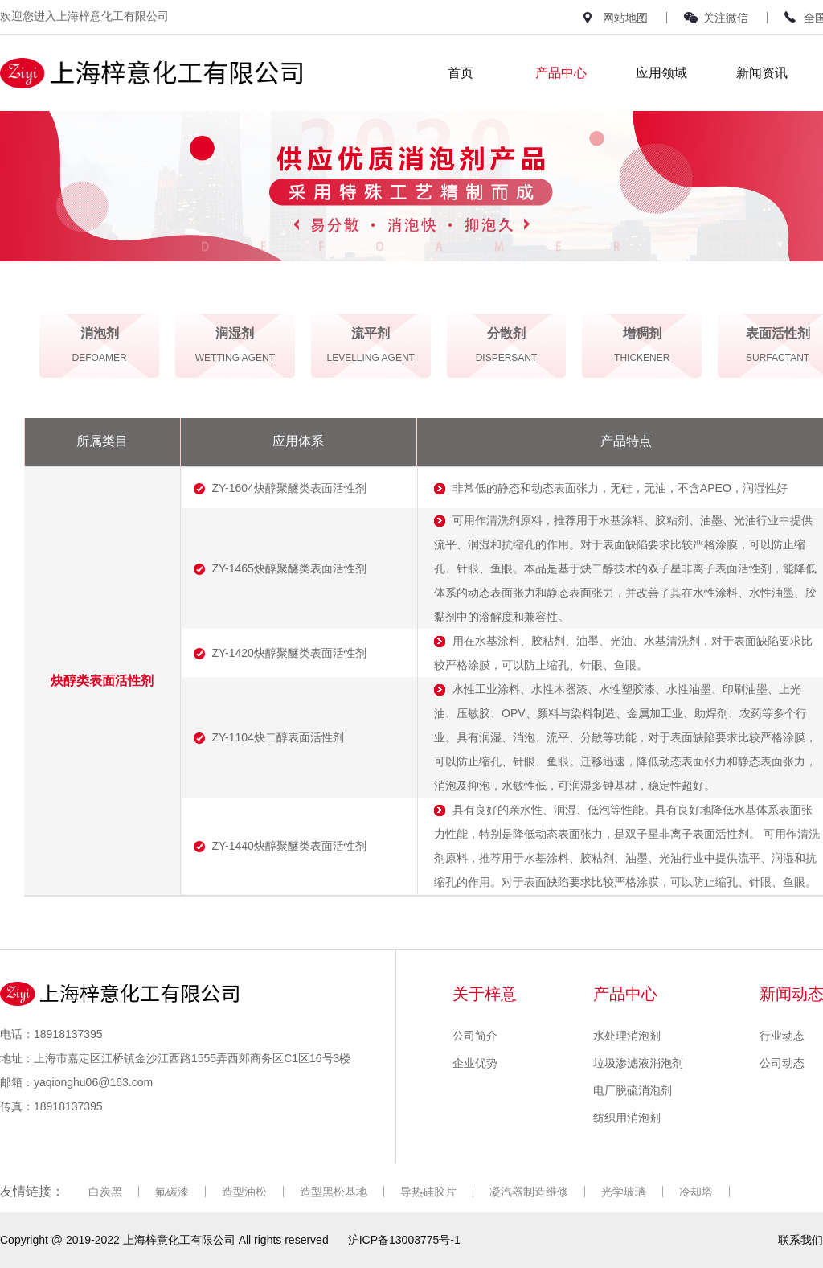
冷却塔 (696, 1191)
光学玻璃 (623, 1191)
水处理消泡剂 (627, 1035)
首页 (460, 73)
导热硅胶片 (428, 1191)
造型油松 (244, 1191)
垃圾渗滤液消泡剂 (638, 1063)
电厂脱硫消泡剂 (632, 1090)
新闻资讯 (762, 73)
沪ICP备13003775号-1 (404, 1239)
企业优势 (474, 1063)
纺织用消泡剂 (627, 1117)
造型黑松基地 (333, 1191)
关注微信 (725, 17)
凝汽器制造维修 (528, 1191)
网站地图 (625, 17)
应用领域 (661, 73)
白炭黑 (105, 1191)
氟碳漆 (172, 1191)
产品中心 (561, 73)
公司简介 (474, 1035)
